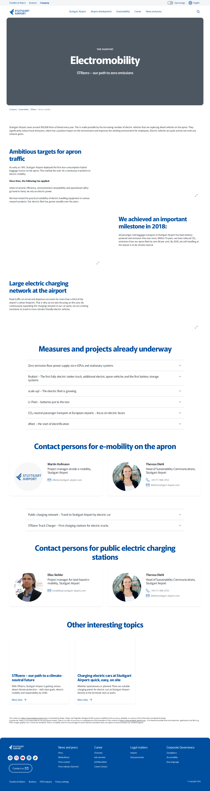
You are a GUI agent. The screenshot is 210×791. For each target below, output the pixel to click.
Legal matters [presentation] (138, 747)
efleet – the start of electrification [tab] (105, 425)
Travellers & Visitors (17, 2)
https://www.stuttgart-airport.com (133, 720)
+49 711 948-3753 (157, 480)
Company (44, 2)
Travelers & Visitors (17, 781)
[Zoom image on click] (196, 195)
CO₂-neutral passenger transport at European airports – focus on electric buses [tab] (105, 414)
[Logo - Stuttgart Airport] (19, 12)
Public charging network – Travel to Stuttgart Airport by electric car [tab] (105, 516)
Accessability (172, 757)
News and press (154, 11)
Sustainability (123, 11)
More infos (19, 699)
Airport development (101, 11)
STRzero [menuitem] (33, 109)
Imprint (133, 752)
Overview (98, 752)
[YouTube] (22, 758)
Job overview (99, 757)
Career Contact (100, 766)
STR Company (46, 781)
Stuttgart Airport (77, 11)
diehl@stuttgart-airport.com (162, 485)
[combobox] (195, 3)
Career (138, 11)
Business (33, 2)
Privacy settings (62, 781)
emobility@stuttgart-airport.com (67, 590)
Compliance (172, 752)
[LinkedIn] (29, 758)
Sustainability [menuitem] (24, 109)
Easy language (173, 761)
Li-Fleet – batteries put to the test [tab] (105, 403)
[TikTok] (35, 758)
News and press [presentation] (68, 747)
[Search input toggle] (198, 11)
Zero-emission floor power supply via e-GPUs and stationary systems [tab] (105, 367)
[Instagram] (16, 758)
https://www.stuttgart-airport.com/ (34, 718)
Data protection (137, 757)
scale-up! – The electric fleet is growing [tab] (105, 392)
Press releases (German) (68, 766)
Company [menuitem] (13, 109)
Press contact (64, 761)
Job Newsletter (100, 761)
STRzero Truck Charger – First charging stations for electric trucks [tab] (105, 527)
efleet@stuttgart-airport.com (65, 480)
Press (60, 752)
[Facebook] (10, 758)
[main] (105, 367)
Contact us (20, 768)
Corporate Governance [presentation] (180, 747)
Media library (63, 757)
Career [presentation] (98, 747)
